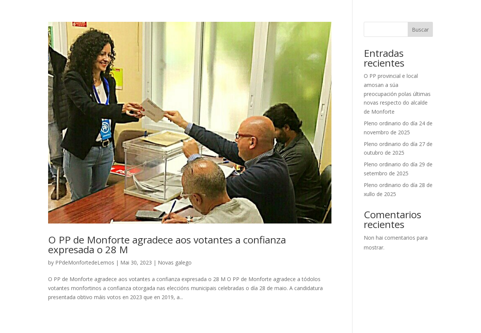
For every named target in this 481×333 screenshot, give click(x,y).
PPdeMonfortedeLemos (84, 262)
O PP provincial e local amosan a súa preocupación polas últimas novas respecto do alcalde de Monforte (397, 93)
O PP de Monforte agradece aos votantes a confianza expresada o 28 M (167, 244)
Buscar (420, 29)
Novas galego (175, 262)
